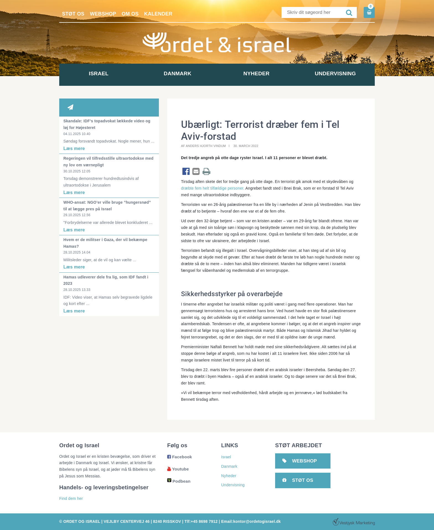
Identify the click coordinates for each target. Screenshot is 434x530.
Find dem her (71, 498)
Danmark (178, 73)
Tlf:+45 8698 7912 (201, 521)
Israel (98, 73)
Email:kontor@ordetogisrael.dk (251, 521)
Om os (130, 14)
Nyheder (256, 73)
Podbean (178, 481)
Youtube (178, 469)
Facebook (179, 456)
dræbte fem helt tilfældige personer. (212, 188)
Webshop (103, 14)
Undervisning (335, 73)
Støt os (73, 14)
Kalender (158, 14)
